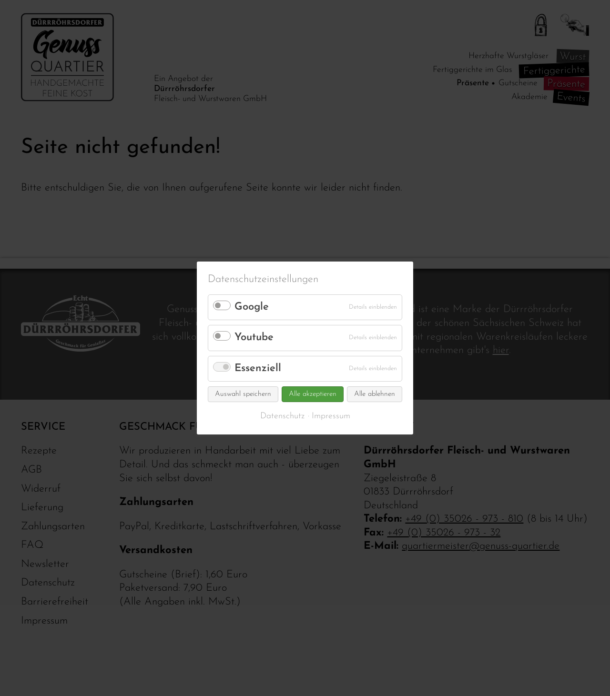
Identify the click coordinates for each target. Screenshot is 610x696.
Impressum (331, 416)
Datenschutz (282, 416)
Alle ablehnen (374, 394)
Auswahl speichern (243, 394)
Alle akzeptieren (312, 394)
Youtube (254, 337)
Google (251, 307)
